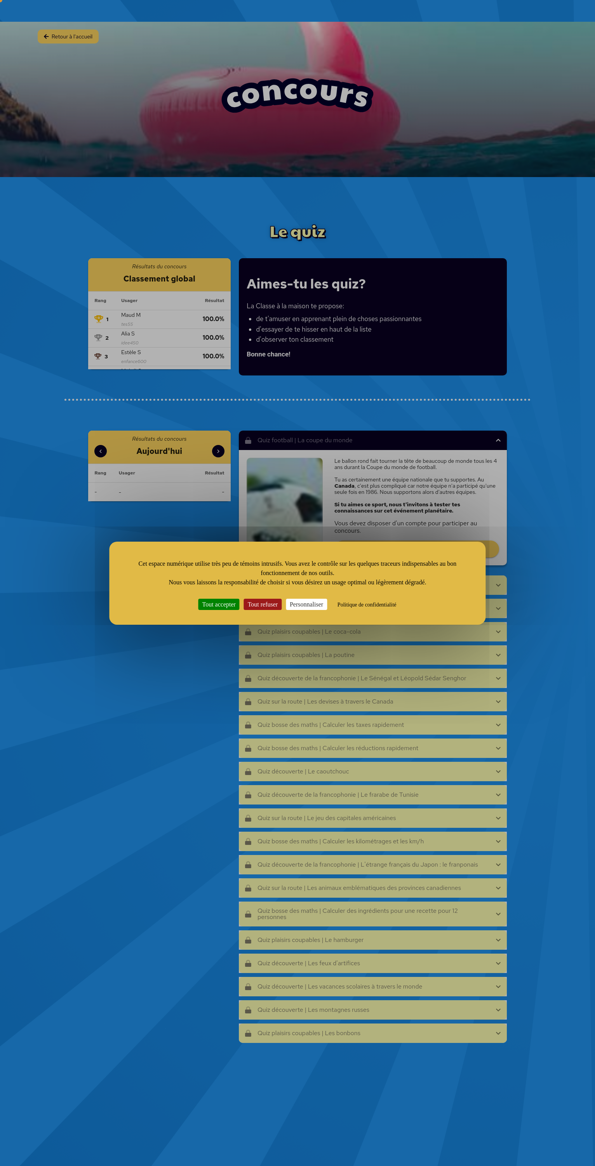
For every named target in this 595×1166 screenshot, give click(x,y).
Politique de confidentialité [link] (367, 604)
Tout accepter (219, 604)
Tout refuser (263, 604)
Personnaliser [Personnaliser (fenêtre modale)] (306, 604)
